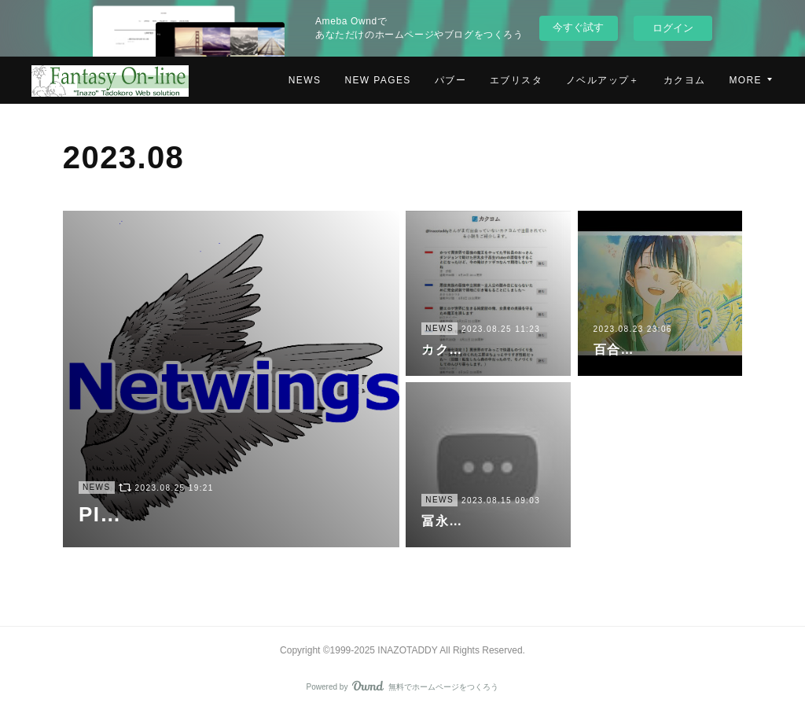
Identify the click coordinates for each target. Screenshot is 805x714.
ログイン (672, 28)
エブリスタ (516, 80)
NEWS (305, 80)
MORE (745, 80)
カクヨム (684, 80)
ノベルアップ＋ (603, 80)
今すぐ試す (578, 27)
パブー (450, 80)
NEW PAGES (377, 80)
